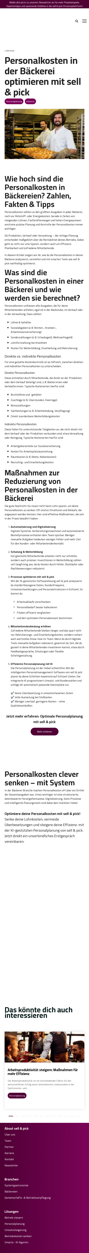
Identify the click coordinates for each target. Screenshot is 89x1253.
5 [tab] (34, 1070)
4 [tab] (28, 1070)
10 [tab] (65, 1070)
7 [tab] (46, 1070)
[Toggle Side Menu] (84, 12)
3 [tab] (22, 1070)
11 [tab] (71, 1070)
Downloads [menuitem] (11, 1221)
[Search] (77, 13)
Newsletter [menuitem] (11, 1118)
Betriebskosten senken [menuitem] (18, 1189)
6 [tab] (40, 1070)
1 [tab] (10, 1070)
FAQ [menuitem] (7, 1215)
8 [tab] (53, 1070)
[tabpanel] (44, 1023)
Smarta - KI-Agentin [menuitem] (16, 1195)
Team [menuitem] (8, 1093)
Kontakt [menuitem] (9, 1112)
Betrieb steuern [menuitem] (14, 1170)
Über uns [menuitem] (10, 1087)
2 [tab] (16, 1070)
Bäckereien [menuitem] (11, 1144)
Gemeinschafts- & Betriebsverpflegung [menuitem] (28, 1150)
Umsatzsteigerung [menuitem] (16, 1182)
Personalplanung (14, 85)
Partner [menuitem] (9, 1099)
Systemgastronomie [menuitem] (16, 1138)
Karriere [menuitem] (9, 1105)
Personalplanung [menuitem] (15, 1176)
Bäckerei (30, 85)
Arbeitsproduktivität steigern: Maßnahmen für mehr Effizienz (43, 1024)
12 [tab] (77, 1070)
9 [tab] (59, 1070)
